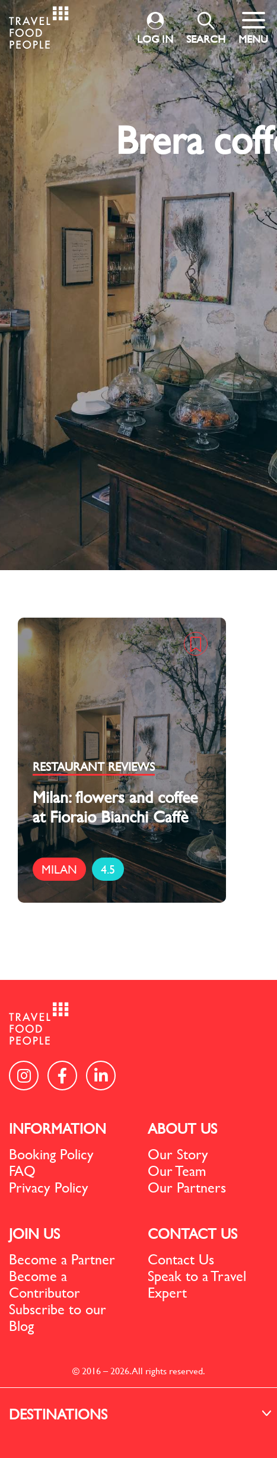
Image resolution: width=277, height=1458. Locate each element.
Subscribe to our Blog (57, 1317)
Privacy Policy (48, 1187)
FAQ (22, 1170)
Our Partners (187, 1187)
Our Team (177, 1170)
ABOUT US (182, 1128)
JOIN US (34, 1233)
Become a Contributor (44, 1284)
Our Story (178, 1154)
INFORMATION (57, 1128)
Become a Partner (62, 1259)
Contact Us (181, 1259)
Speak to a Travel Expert (197, 1284)
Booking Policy (51, 1154)
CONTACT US (192, 1233)
